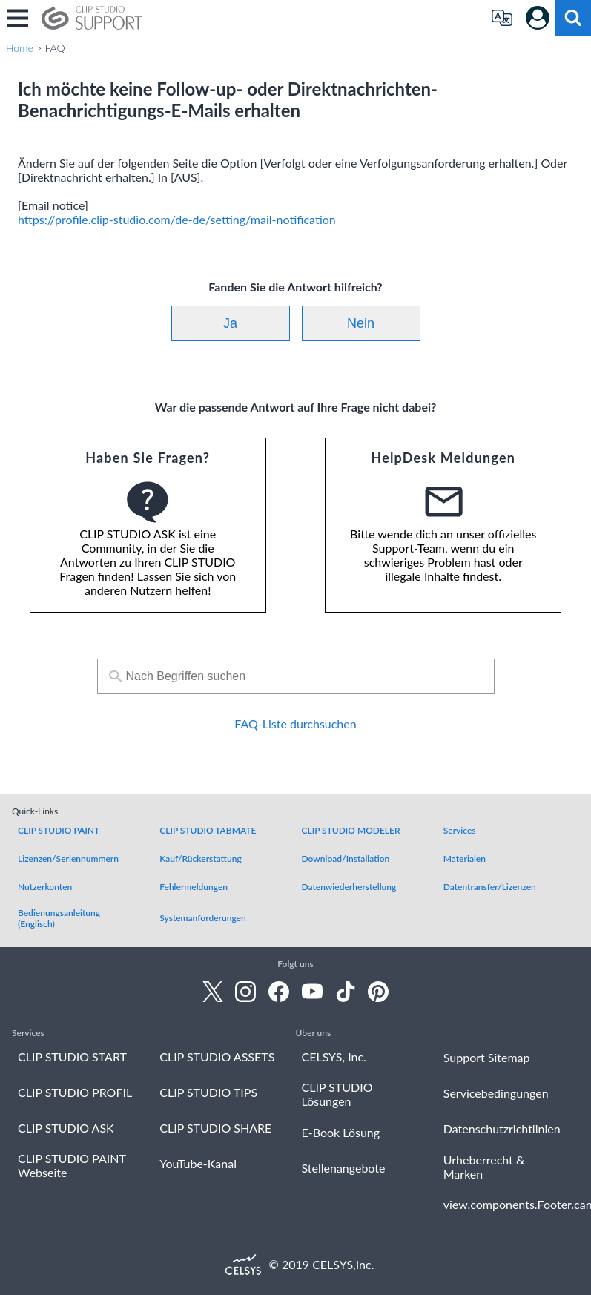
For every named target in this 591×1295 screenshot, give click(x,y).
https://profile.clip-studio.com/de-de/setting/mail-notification (177, 219)
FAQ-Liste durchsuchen (295, 723)
